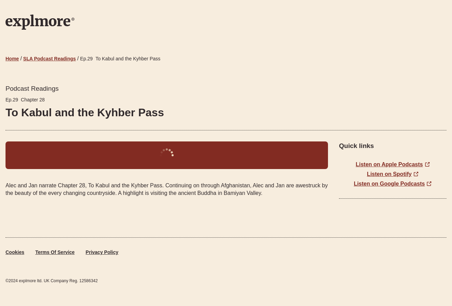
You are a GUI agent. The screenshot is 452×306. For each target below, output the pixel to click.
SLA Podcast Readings (49, 58)
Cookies (15, 252)
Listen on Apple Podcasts (389, 164)
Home (12, 58)
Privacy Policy (102, 252)
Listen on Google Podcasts (389, 184)
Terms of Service (54, 252)
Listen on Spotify (389, 174)
